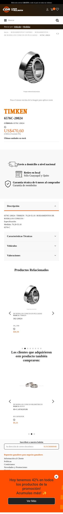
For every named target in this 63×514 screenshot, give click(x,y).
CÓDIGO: (8, 123)
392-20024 (17, 318)
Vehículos (31, 245)
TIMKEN (23, 315)
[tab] (31, 206)
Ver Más (31, 493)
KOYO (22, 406)
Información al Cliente (14, 458)
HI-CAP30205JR (20, 409)
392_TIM (16, 326)
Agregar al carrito (31, 509)
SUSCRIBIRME (50, 446)
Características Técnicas (31, 236)
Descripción (31, 206)
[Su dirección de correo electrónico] (23, 446)
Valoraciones (31, 255)
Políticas (8, 461)
